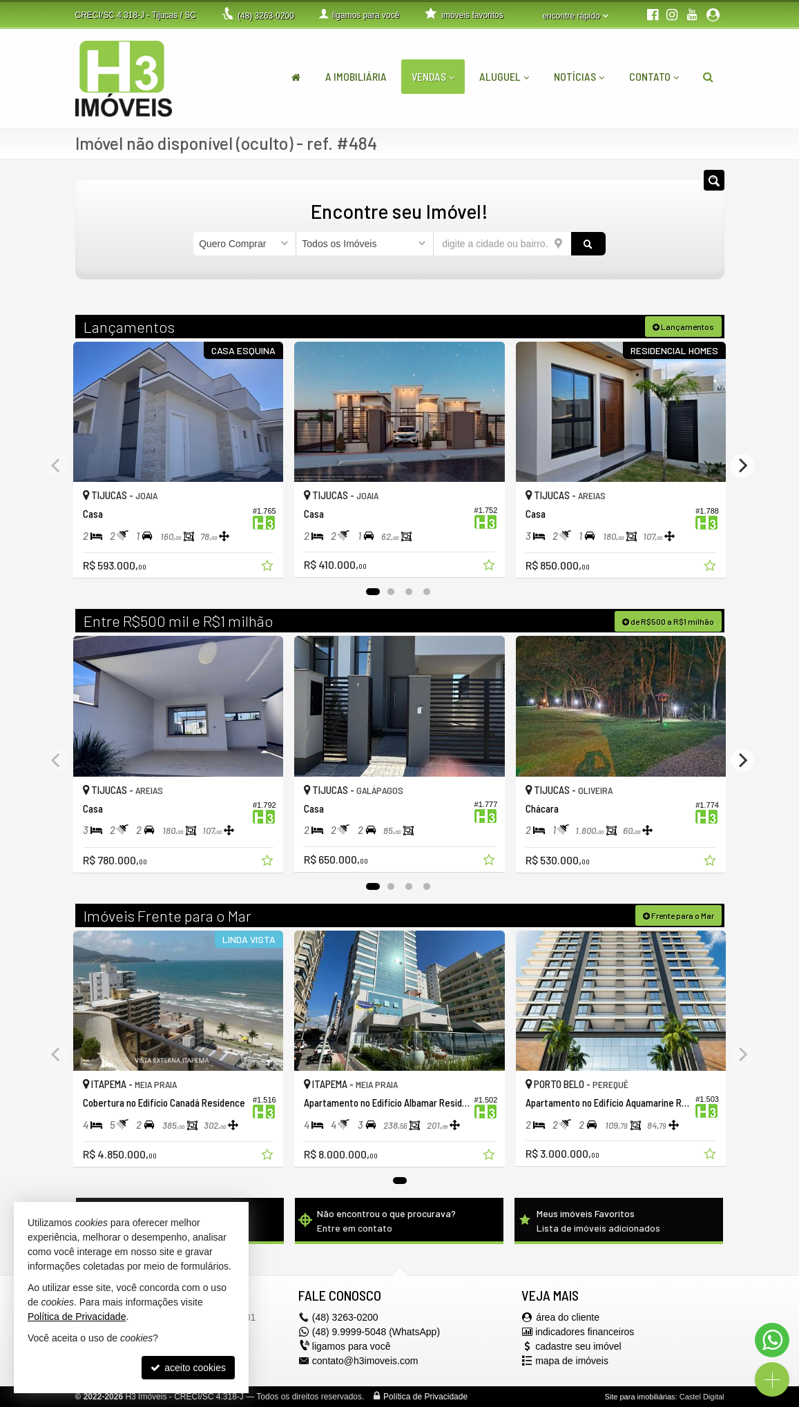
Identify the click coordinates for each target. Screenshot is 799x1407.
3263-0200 (266, 16)
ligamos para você (351, 1346)
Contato (654, 76)
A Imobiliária (356, 76)
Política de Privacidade (425, 1396)
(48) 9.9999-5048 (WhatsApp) (376, 1331)
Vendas (433, 76)
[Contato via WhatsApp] (772, 1340)
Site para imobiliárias (639, 1397)
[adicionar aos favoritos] (269, 567)
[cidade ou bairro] (502, 243)
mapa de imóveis (571, 1360)
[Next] (742, 466)
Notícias (579, 76)
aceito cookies (188, 1367)
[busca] (708, 76)
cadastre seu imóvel (578, 1346)
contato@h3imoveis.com (365, 1360)
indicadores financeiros (584, 1331)
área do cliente (567, 1317)
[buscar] (588, 243)
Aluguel (504, 76)
